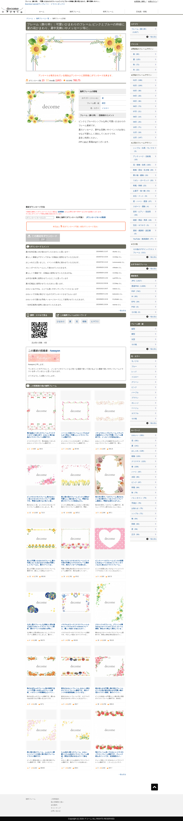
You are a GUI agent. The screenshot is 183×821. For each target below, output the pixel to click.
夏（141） (135, 446)
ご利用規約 (55, 799)
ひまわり (61, 321)
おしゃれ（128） (138, 451)
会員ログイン (152, 1)
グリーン (135, 382)
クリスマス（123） (139, 461)
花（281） (135, 441)
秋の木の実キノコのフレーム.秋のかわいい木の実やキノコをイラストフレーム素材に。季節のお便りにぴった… (109, 499)
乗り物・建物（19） (141, 175)
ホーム (41, 12)
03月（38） (137, 91)
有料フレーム (108, 12)
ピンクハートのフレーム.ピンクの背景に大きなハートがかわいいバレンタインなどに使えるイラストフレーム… (109, 563)
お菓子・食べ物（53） (142, 191)
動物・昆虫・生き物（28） (143, 170)
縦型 (133, 329)
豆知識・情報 (141, 12)
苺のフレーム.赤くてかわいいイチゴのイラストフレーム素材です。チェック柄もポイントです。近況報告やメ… (109, 754)
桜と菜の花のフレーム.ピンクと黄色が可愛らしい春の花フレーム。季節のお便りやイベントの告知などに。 (75, 499)
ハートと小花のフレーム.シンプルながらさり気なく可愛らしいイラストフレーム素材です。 (75, 435)
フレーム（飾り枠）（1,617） (139, 30)
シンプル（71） (137, 513)
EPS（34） (135, 302)
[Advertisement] (12, 97)
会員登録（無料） (140, 1)
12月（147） (138, 137)
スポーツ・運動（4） (141, 206)
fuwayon (55, 350)
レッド (134, 372)
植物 (84, 321)
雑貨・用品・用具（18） (143, 220)
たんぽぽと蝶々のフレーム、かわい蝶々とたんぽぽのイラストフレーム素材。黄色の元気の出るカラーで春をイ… (75, 755)
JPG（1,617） (137, 281)
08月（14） (137, 117)
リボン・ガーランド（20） (143, 180)
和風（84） (135, 487)
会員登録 (61, 212)
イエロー (105, 108)
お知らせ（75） (137, 508)
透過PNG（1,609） (139, 286)
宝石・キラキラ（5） (141, 225)
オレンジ (135, 403)
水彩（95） (135, 477)
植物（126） (136, 456)
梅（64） (135, 519)
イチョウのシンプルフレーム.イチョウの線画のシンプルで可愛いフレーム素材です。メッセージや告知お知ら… (109, 435)
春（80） (136, 54)
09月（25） (137, 122)
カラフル (135, 413)
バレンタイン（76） (139, 498)
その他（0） (136, 312)
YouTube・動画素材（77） (143, 239)
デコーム (29, 18)
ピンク (134, 387)
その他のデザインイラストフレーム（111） (143, 250)
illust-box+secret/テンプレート (37, 4)
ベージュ (135, 408)
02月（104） (138, 85)
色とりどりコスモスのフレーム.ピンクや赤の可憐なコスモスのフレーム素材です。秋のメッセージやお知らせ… (75, 563)
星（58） (135, 529)
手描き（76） (136, 503)
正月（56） (135, 534)
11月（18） (137, 132)
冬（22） (136, 70)
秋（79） (135, 493)
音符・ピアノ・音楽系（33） (142, 213)
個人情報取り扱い (57, 802)
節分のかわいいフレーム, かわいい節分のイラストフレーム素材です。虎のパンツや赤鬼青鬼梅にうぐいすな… (75, 690)
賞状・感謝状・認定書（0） (142, 232)
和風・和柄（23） (140, 186)
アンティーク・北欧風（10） (142, 158)
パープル (135, 392)
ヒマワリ (95, 321)
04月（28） (137, 96)
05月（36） (137, 101)
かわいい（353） (138, 435)
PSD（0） (135, 307)
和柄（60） (135, 524)
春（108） (135, 467)
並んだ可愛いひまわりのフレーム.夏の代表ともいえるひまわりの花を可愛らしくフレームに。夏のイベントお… (41, 563)
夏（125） (137, 59)
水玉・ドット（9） (140, 196)
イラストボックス (58, 4)
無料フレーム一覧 (42, 18)
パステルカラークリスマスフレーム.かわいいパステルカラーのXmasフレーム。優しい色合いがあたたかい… (75, 626)
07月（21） (137, 111)
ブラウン (135, 398)
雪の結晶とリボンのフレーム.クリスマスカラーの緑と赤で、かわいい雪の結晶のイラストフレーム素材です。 (41, 435)
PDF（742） (136, 291)
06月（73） (137, 106)
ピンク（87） (136, 482)
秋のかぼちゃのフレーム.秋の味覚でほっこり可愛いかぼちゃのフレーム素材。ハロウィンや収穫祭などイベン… (41, 690)
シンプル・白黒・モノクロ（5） (143, 149)
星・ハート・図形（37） (143, 201)
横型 (103, 103)
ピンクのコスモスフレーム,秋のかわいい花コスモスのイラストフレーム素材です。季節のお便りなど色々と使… (41, 499)
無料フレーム (75, 12)
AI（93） (135, 296)
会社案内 (54, 805)
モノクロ (135, 361)
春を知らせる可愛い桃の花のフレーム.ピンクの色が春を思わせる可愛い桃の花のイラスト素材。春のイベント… (109, 690)
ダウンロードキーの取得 (96, 217)
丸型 (133, 339)
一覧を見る (122, 310)
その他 (134, 344)
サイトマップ (56, 808)
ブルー (134, 366)
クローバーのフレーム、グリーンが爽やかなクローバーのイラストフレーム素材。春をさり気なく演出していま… (109, 626)
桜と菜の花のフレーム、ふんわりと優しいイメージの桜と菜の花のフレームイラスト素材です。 (41, 754)
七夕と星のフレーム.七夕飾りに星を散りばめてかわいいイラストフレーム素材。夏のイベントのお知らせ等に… (41, 626)
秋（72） (136, 65)
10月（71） (137, 127)
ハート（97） (136, 472)
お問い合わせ (56, 811)
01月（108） (138, 80)
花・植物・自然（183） (142, 165)
